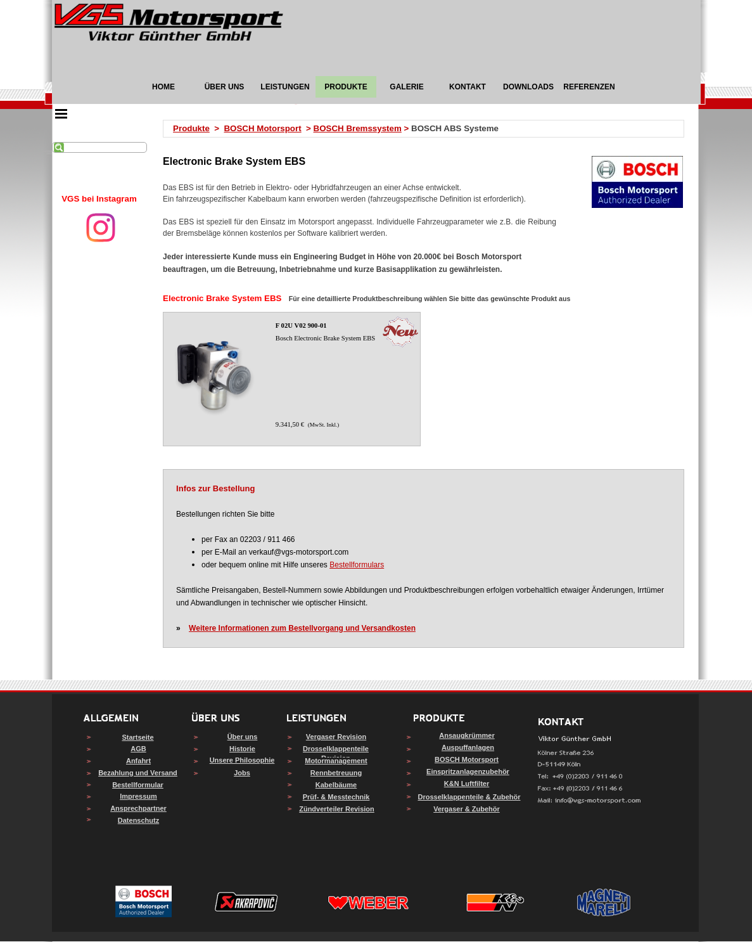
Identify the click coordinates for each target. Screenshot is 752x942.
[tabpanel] (99, 199)
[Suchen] (99, 147)
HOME (163, 86)
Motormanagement (336, 761)
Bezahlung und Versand (137, 773)
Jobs (242, 773)
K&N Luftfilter (467, 783)
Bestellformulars (356, 564)
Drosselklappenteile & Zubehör (469, 797)
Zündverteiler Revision (336, 809)
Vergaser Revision (336, 736)
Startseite (137, 737)
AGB (138, 748)
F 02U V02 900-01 (301, 325)
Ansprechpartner (138, 808)
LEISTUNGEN (284, 86)
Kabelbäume (336, 785)
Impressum (138, 796)
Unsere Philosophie (242, 760)
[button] (589, 801)
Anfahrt (138, 761)
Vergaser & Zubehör (466, 809)
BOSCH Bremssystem (358, 128)
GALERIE (406, 86)
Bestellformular (137, 785)
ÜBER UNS (225, 86)
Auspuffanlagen (468, 747)
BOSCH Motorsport (262, 128)
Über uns (242, 736)
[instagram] (101, 227)
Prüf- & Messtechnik (336, 797)
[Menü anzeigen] (61, 113)
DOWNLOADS (528, 86)
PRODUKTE (345, 86)
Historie (242, 748)
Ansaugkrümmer (466, 735)
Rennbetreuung (336, 773)
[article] (291, 379)
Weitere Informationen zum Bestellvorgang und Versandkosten (302, 628)
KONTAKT (467, 86)
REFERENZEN (589, 86)
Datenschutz (138, 820)
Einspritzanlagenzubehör (467, 771)
